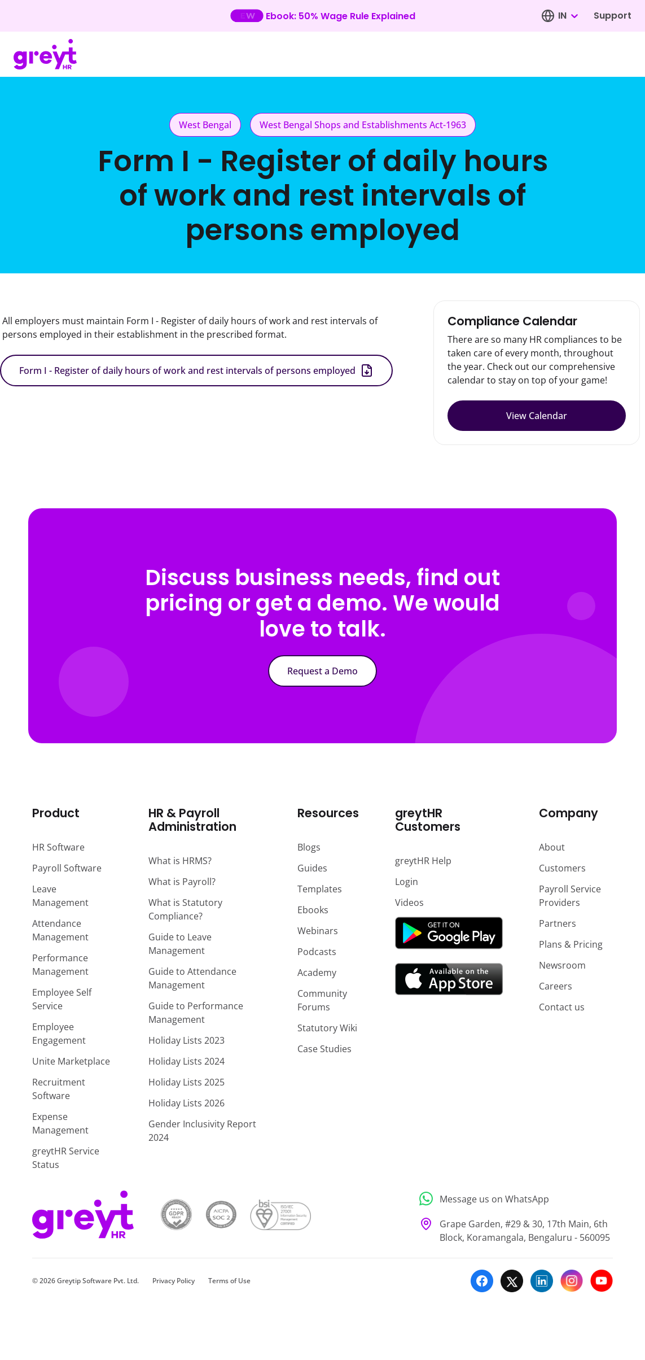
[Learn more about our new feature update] (322, 16)
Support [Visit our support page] (612, 15)
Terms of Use (229, 1280)
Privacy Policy (173, 1280)
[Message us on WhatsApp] (513, 1199)
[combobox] (568, 16)
